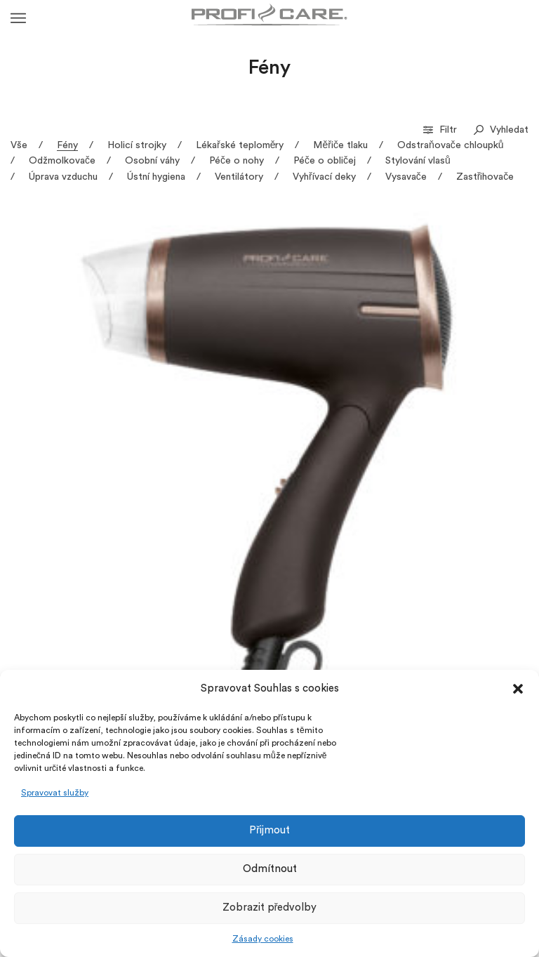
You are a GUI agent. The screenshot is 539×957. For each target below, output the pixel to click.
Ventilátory (239, 177)
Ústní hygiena (156, 177)
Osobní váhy (152, 161)
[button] (518, 689)
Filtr (441, 130)
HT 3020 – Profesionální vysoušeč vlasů (452, 349)
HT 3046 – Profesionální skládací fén (470, 546)
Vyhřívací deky (324, 177)
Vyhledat (501, 130)
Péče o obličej (324, 161)
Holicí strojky (136, 145)
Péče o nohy (236, 161)
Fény (67, 145)
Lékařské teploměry (240, 145)
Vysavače (406, 177)
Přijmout (269, 830)
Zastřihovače (485, 177)
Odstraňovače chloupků (450, 145)
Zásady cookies (262, 939)
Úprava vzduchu (63, 177)
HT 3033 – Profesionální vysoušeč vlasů (48, 546)
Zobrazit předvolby (269, 907)
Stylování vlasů (418, 161)
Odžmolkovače (62, 161)
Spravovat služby (54, 792)
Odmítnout (270, 869)
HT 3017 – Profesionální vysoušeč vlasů (317, 349)
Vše (19, 145)
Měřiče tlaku (340, 145)
